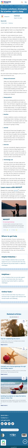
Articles (11, 5)
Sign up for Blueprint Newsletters (9, 429)
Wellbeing (11, 23)
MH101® (16, 190)
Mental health (4, 23)
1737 (22, 248)
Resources (7, 5)
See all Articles (13, 317)
